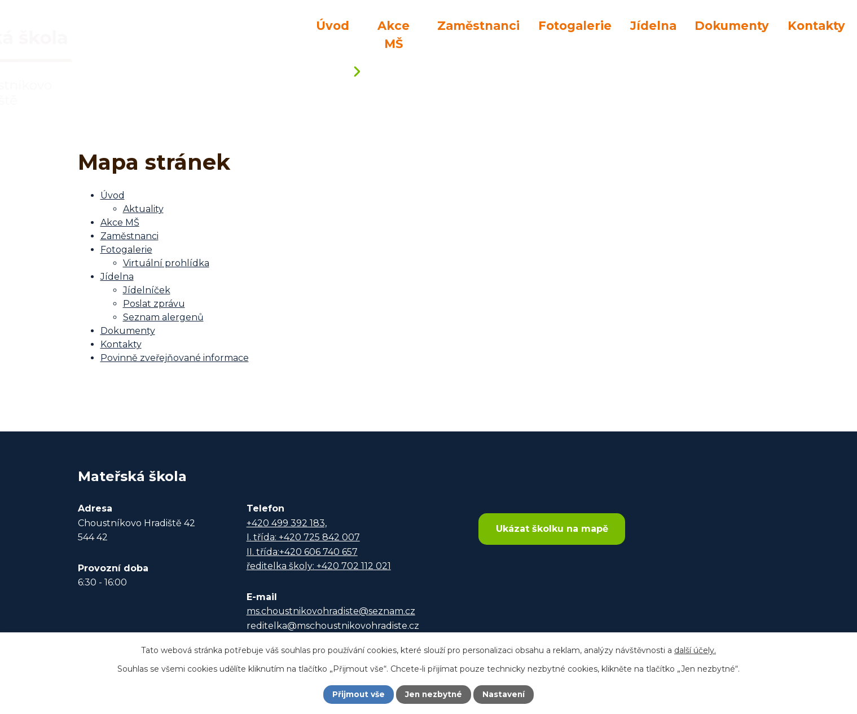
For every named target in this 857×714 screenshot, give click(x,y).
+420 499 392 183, (287, 523)
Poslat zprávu (154, 303)
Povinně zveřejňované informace (174, 357)
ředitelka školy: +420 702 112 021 (319, 566)
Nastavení (505, 694)
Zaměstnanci (478, 26)
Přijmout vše (357, 694)
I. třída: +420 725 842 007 (303, 537)
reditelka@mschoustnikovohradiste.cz (333, 625)
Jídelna (653, 26)
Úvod (332, 26)
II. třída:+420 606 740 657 (302, 551)
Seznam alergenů (163, 317)
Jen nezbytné (433, 694)
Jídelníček (146, 290)
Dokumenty (732, 26)
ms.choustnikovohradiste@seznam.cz (331, 611)
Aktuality (143, 209)
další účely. (695, 650)
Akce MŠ (393, 34)
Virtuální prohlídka (166, 263)
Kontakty (816, 26)
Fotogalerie (575, 26)
